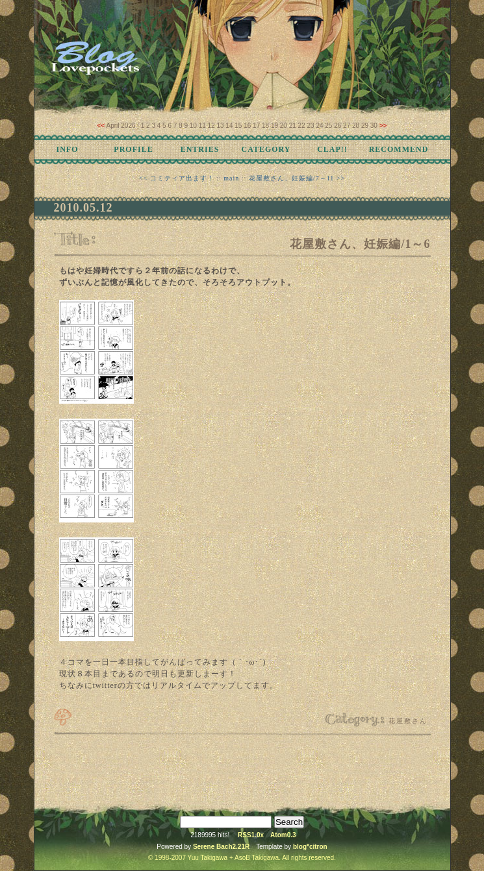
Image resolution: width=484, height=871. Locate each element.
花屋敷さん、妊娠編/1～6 (360, 244)
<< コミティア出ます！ (176, 178)
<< (101, 125)
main (231, 178)
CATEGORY (265, 149)
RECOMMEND (399, 149)
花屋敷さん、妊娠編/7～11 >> (297, 178)
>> (383, 125)
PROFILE (133, 149)
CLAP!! (332, 149)
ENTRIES (200, 149)
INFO (68, 149)
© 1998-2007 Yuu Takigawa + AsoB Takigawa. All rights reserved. (242, 857)
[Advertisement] (242, 769)
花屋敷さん (407, 720)
